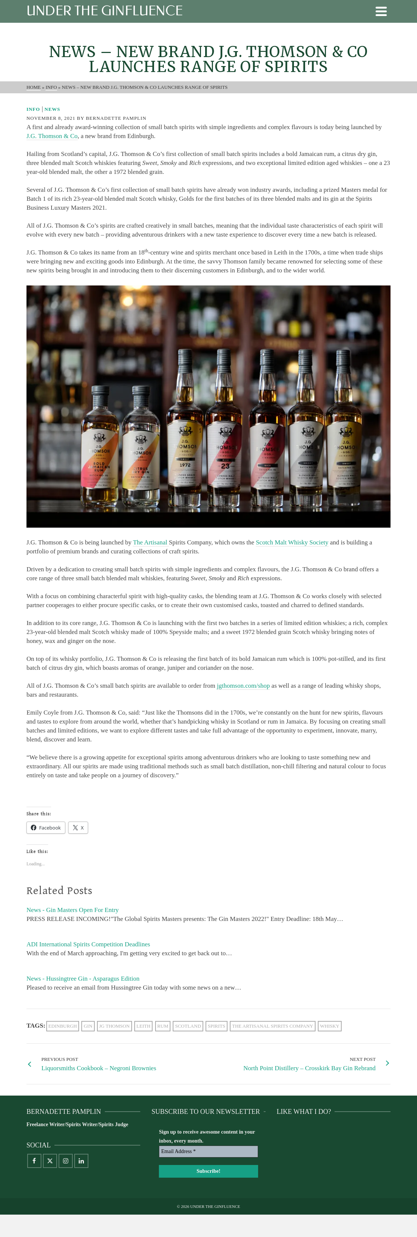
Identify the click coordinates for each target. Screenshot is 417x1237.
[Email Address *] (208, 1152)
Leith (144, 1026)
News (52, 109)
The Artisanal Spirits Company (272, 1026)
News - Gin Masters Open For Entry (72, 909)
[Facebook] (34, 1161)
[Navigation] (381, 11)
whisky (329, 1026)
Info (33, 109)
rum (163, 1026)
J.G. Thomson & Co (52, 136)
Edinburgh (62, 1026)
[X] (50, 1161)
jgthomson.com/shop (243, 685)
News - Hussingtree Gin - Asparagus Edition (82, 978)
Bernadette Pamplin (116, 118)
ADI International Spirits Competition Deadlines (88, 944)
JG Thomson (114, 1026)
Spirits (216, 1026)
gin (88, 1026)
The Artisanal (151, 542)
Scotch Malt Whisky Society (292, 542)
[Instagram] (66, 1161)
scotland (188, 1026)
